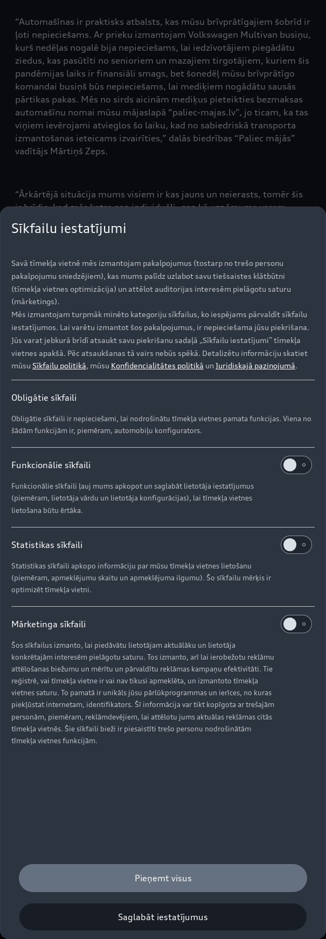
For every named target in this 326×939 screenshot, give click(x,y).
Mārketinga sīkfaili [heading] (161, 624)
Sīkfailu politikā (59, 365)
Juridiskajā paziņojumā (255, 365)
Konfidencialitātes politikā (157, 365)
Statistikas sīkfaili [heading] (161, 544)
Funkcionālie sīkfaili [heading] (161, 465)
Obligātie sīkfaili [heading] (44, 397)
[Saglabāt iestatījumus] (163, 917)
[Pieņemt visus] (163, 878)
